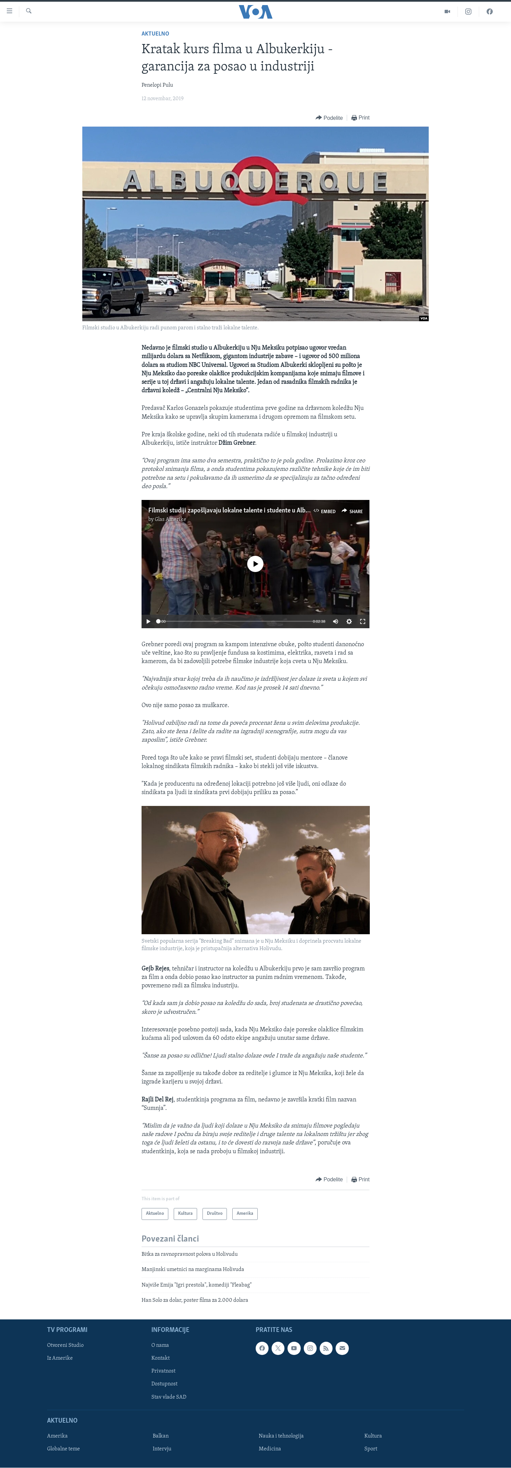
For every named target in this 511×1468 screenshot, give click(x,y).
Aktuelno (155, 34)
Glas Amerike (170, 519)
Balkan (161, 1436)
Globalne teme (63, 1449)
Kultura (373, 1436)
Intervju (162, 1449)
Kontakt (160, 1358)
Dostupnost (164, 1384)
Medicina (270, 1449)
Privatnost (163, 1371)
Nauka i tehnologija (281, 1436)
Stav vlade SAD (168, 1397)
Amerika (57, 1436)
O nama (160, 1346)
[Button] (329, 118)
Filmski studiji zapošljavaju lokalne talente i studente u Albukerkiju (238, 510)
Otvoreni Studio (65, 1346)
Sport (370, 1449)
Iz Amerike (60, 1358)
